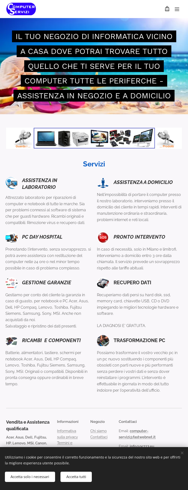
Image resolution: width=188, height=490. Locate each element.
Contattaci (98, 437)
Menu (177, 9)
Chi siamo (98, 431)
